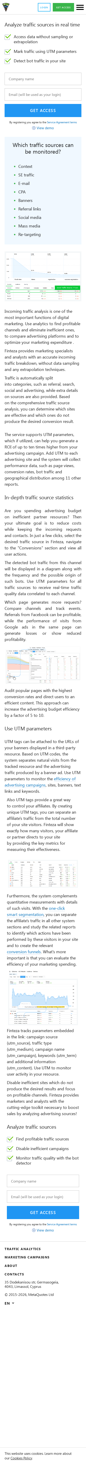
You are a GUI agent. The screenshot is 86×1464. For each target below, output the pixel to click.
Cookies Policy (34, 1458)
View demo (45, 142)
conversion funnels (44, 1065)
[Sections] (80, 7)
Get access (62, 7)
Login (40, 7)
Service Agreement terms (50, 135)
